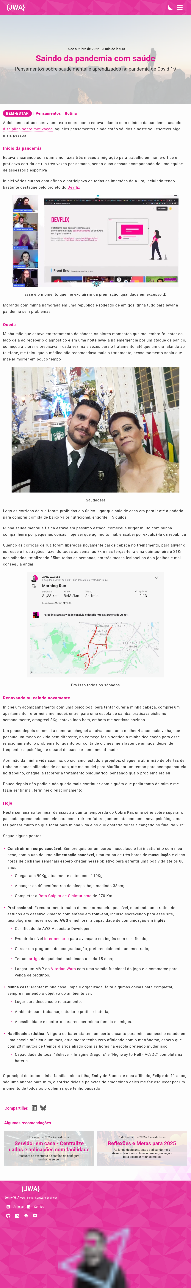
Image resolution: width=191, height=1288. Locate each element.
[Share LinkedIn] (34, 1108)
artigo (34, 959)
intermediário (56, 938)
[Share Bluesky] (43, 1108)
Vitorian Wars (63, 969)
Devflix (74, 187)
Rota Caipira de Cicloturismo (65, 896)
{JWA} (16, 7)
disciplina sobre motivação (28, 129)
